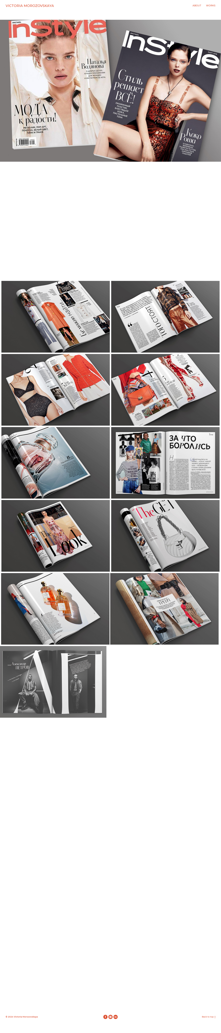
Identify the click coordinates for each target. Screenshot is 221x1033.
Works (210, 5)
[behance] (115, 1017)
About (197, 5)
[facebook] (105, 1017)
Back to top (208, 1017)
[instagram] (110, 1017)
